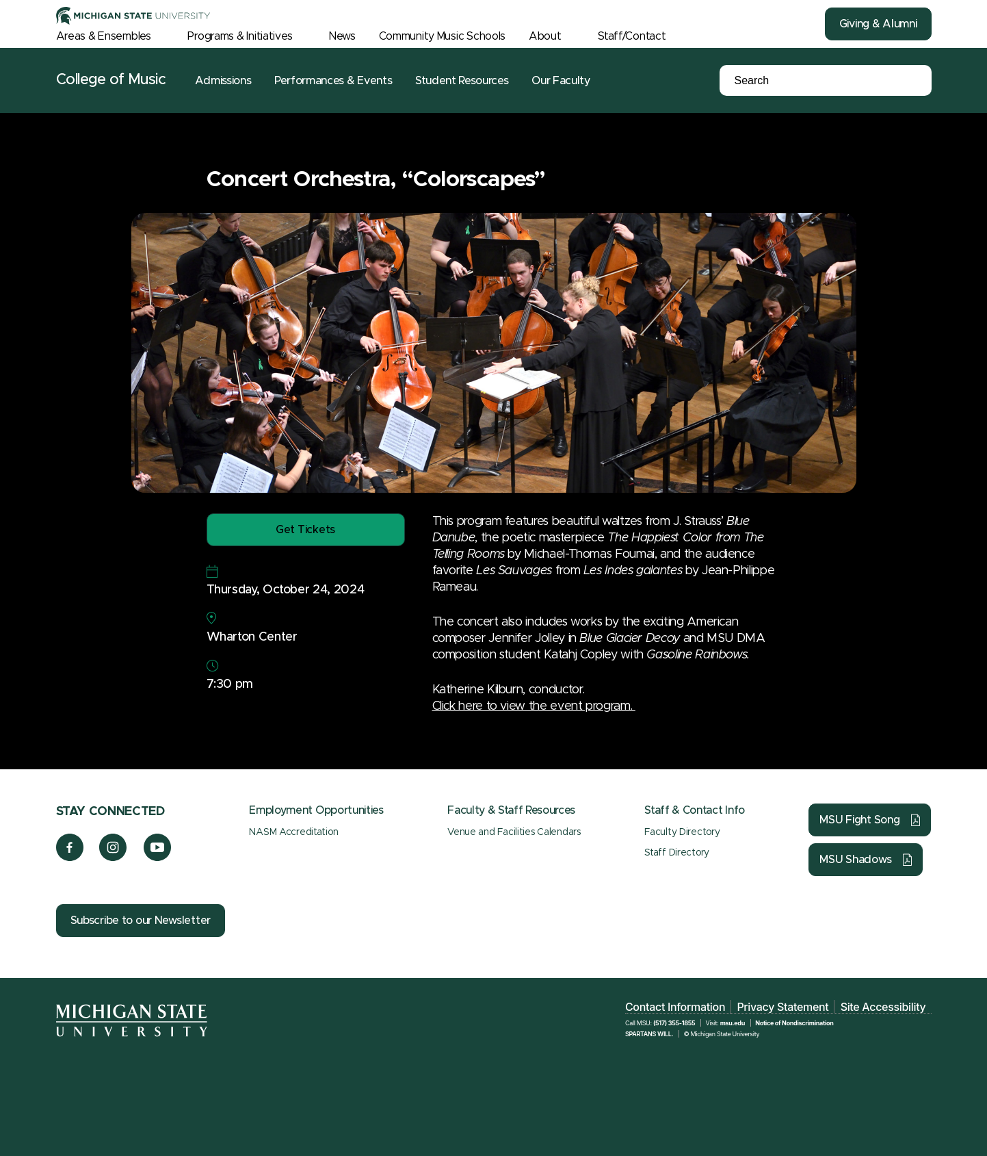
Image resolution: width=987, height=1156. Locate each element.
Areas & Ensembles (103, 36)
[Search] (801, 81)
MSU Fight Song (859, 819)
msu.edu (732, 1023)
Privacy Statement (782, 1007)
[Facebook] (69, 857)
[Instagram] (113, 857)
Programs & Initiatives (239, 36)
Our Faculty (560, 80)
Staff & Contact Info (694, 810)
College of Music (111, 80)
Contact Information (675, 1007)
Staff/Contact (632, 36)
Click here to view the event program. (533, 706)
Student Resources (462, 80)
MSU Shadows (855, 859)
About (545, 36)
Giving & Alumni (878, 23)
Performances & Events (333, 80)
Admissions (223, 80)
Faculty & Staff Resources (511, 810)
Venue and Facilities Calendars (514, 832)
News (342, 36)
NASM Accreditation (293, 832)
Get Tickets (305, 529)
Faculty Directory (682, 832)
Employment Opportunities (316, 810)
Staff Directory (676, 853)
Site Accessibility (883, 1007)
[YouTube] (158, 857)
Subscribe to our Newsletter (140, 920)
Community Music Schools (442, 36)
